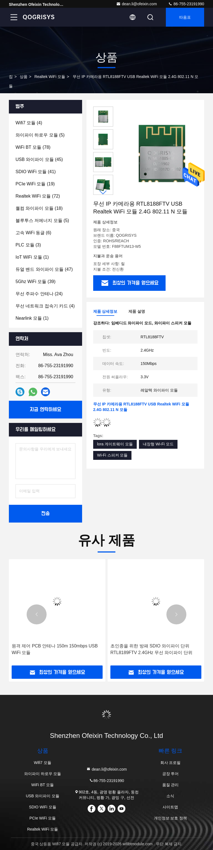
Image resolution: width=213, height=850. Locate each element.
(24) (39, 293)
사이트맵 (170, 807)
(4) (29, 122)
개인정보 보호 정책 (170, 818)
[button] (103, 192)
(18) (39, 208)
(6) (33, 232)
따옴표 (185, 17)
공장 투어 (170, 773)
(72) (38, 196)
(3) (28, 245)
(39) (35, 281)
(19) (35, 183)
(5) (40, 135)
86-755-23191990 (186, 4)
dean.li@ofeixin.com (136, 4)
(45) (39, 159)
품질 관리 (170, 785)
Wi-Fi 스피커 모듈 (112, 455)
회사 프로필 (170, 762)
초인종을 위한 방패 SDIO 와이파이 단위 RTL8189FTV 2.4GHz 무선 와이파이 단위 (151, 649)
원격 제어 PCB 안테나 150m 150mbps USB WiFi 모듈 (55, 649)
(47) (44, 269)
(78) (33, 147)
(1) (32, 257)
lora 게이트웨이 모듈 (115, 444)
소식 (170, 796)
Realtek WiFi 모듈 (49, 76)
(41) (36, 171)
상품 (23, 76)
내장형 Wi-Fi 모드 (158, 444)
